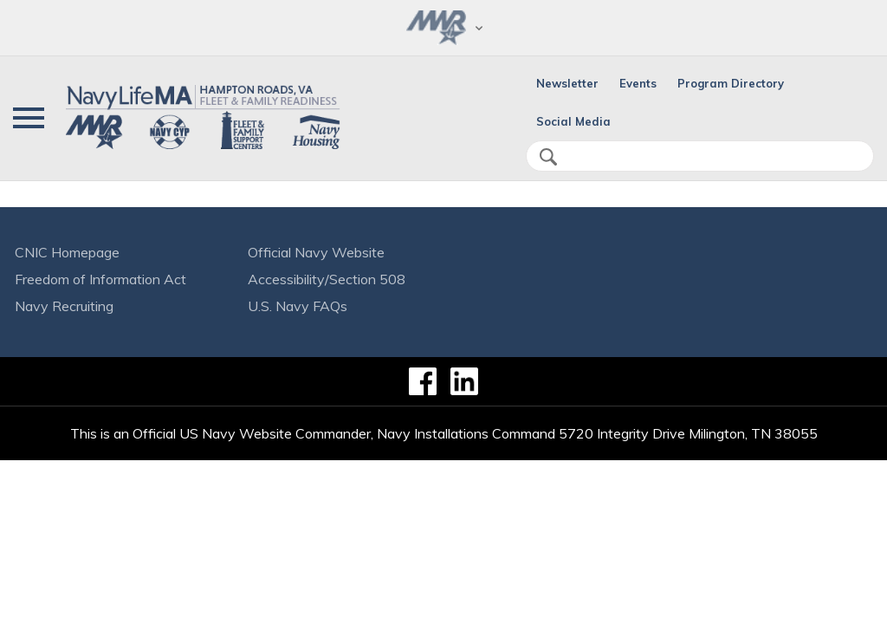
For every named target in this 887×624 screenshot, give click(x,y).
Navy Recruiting (64, 306)
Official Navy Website (316, 252)
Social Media (573, 121)
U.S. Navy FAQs (297, 306)
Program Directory (730, 83)
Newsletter (567, 83)
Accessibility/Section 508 (326, 279)
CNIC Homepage (67, 252)
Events (638, 83)
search (548, 157)
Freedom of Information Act (100, 279)
